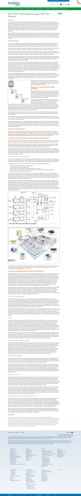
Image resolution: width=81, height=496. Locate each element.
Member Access (62, 0)
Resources (43, 469)
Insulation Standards (13, 463)
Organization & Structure (29, 449)
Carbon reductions (12, 449)
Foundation (59, 469)
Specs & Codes (12, 462)
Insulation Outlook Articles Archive (47, 471)
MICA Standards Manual (13, 461)
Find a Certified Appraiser (30, 482)
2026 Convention (59, 449)
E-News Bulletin (12, 478)
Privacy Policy (10, 432)
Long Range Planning (29, 451)
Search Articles (21, 8)
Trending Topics (48, 8)
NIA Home (49, 0)
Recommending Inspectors (31, 488)
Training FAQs (29, 486)
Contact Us (55, 494)
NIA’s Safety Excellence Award (46, 454)
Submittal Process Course (29, 480)
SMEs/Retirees (44, 466)
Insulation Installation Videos (30, 475)
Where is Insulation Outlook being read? (59, 8)
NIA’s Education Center (29, 470)
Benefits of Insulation (13, 450)
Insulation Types (12, 451)
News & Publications (13, 469)
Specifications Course (29, 478)
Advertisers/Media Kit (40, 8)
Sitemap (22, 432)
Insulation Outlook (12, 470)
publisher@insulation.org (33, 438)
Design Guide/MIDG (29, 473)
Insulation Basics (28, 474)
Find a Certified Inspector (30, 487)
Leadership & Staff (28, 450)
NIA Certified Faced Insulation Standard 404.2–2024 (17, 464)
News (11, 479)
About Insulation (12, 448)
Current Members (44, 456)
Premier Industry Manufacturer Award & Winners (49, 453)
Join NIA (67, 0)
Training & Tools (28, 469)
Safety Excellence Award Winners (47, 455)
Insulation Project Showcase (46, 463)
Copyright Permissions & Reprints (15, 480)
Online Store (43, 473)
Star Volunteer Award (45, 465)
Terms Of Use (17, 432)
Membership (43, 448)
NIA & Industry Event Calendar (61, 451)
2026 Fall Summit (59, 450)
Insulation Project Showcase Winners (47, 464)
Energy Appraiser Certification (30, 481)
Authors (33, 8)
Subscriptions (27, 8)
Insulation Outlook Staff (55, 0)
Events (58, 448)
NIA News (11, 477)
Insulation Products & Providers (46, 470)
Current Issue (14, 8)
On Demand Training (29, 479)
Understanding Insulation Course (30, 476)
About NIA (27, 448)
